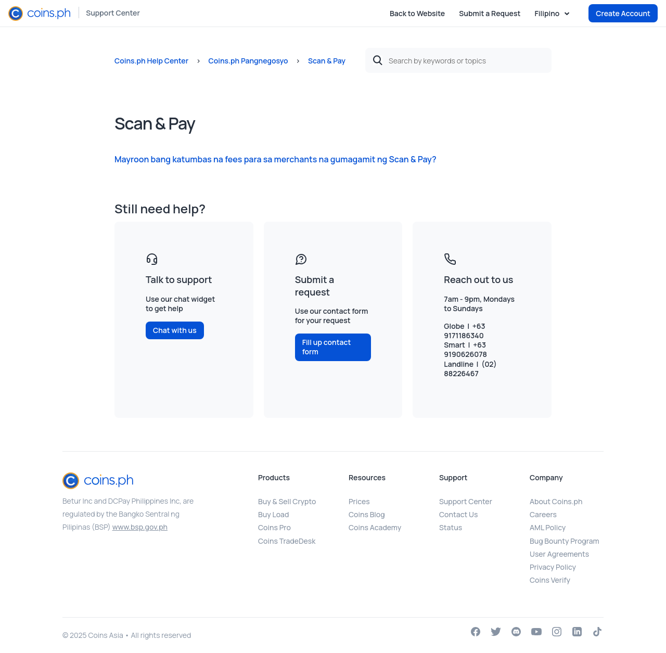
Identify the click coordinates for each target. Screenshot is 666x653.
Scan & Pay (326, 61)
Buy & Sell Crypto (287, 501)
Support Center (113, 13)
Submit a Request (489, 13)
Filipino (548, 13)
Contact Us (458, 514)
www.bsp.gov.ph (140, 527)
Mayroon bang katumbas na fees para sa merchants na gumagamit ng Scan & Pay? (275, 159)
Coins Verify (550, 580)
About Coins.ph (556, 501)
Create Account (623, 13)
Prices (359, 501)
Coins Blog (367, 514)
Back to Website (417, 13)
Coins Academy (375, 527)
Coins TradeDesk (286, 541)
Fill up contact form (326, 346)
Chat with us (175, 330)
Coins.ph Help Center (151, 61)
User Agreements (559, 554)
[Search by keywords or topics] (458, 60)
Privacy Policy (553, 567)
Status (450, 527)
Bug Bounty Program (564, 541)
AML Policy (548, 527)
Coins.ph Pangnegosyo (248, 61)
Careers (543, 514)
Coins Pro (274, 527)
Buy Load (273, 514)
